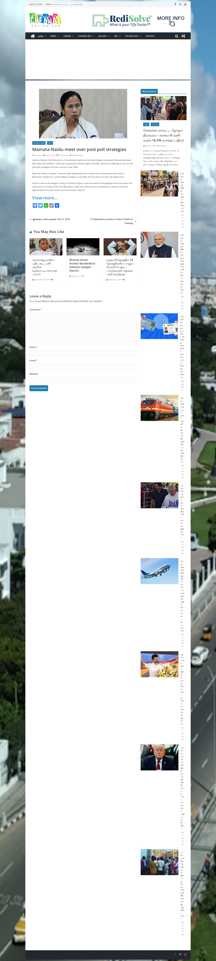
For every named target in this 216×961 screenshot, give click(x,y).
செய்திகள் (155, 124)
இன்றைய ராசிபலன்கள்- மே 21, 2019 (49, 219)
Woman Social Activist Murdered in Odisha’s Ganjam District (82, 265)
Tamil (146, 124)
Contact (150, 36)
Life (116, 36)
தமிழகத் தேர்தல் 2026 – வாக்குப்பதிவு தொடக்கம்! (182, 192)
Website (33, 373)
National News (38, 143)
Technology (131, 36)
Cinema (67, 36)
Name (33, 347)
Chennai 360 (84, 36)
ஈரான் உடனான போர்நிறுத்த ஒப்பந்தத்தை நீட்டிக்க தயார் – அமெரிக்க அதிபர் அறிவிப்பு (182, 788)
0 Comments (63, 155)
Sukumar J (163, 146)
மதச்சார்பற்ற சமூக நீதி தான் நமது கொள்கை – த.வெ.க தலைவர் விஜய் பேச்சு (182, 689)
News (53, 36)
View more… (45, 198)
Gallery (102, 36)
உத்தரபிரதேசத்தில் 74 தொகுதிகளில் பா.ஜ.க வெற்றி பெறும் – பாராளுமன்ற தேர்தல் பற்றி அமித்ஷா (119, 267)
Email (33, 360)
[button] (44, 36)
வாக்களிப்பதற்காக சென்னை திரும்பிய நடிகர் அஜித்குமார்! (182, 511)
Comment (35, 309)
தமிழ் (40, 36)
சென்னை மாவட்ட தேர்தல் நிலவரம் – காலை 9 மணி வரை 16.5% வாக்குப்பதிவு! (163, 135)
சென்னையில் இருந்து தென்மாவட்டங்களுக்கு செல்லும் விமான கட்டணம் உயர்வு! (182, 596)
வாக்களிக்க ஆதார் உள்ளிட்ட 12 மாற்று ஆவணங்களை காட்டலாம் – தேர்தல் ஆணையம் (182, 346)
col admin (38, 155)
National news (77, 155)
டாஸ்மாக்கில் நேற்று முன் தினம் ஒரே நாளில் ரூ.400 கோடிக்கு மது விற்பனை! (182, 885)
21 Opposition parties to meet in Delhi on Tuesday (113, 221)
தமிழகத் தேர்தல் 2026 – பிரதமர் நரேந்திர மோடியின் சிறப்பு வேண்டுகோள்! (182, 264)
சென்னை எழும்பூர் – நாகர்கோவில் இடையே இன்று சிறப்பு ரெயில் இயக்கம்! (182, 430)
